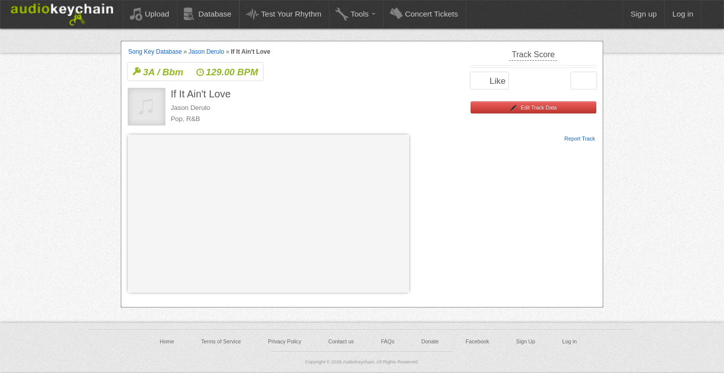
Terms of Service (221, 341)
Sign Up (525, 341)
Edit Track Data (533, 107)
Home (167, 341)
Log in (569, 341)
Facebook (477, 341)
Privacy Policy (284, 341)
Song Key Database (155, 51)
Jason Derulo (206, 51)
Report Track (580, 138)
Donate (429, 341)
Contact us (341, 341)
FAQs (388, 341)
